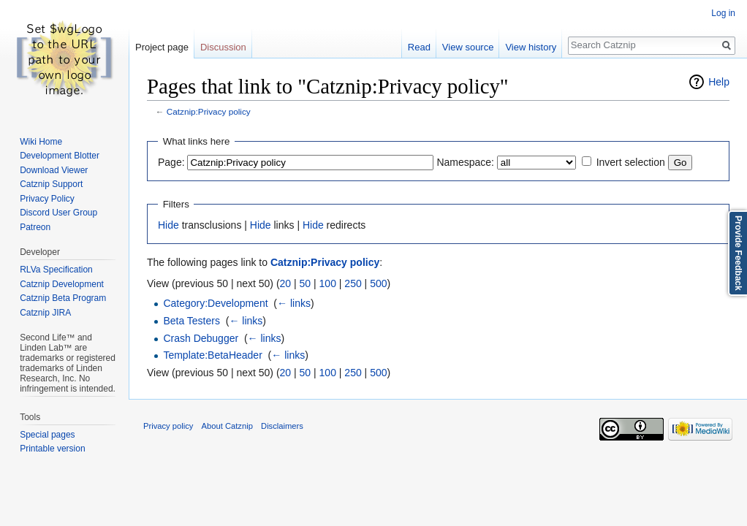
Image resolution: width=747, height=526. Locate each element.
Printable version (52, 448)
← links (294, 303)
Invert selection (630, 162)
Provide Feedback (738, 253)
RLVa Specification (56, 269)
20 (286, 283)
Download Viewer (54, 170)
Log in (723, 13)
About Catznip (227, 426)
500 (378, 283)
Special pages (47, 435)
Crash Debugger (200, 338)
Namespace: (465, 162)
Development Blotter (59, 155)
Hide (168, 225)
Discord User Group (58, 212)
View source (468, 47)
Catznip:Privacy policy (209, 111)
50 (305, 283)
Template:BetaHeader (212, 355)
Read (419, 47)
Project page (162, 47)
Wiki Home (41, 142)
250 (352, 283)
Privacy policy (168, 426)
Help (718, 82)
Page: (171, 162)
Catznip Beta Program (63, 298)
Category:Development (215, 303)
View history (530, 47)
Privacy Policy (47, 199)
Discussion (223, 47)
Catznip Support (51, 184)
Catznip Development (62, 284)
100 (327, 283)
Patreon (35, 227)
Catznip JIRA (45, 313)
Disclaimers (282, 426)
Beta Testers (191, 321)
